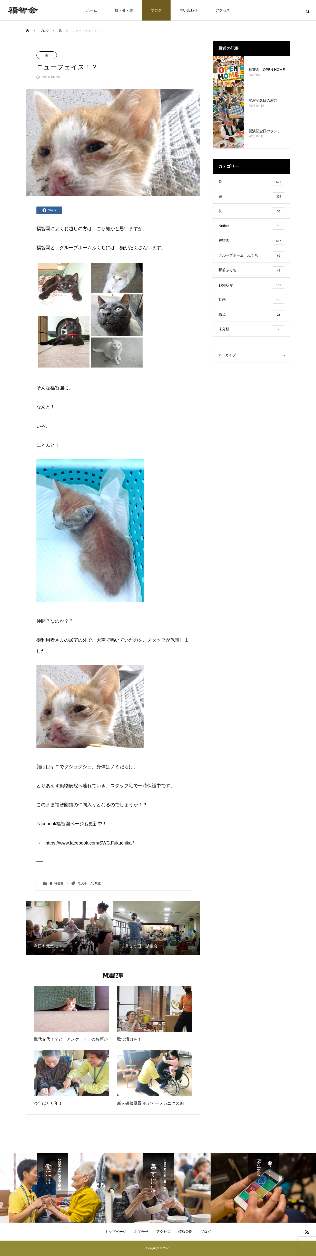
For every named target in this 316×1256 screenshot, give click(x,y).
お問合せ (141, 1232)
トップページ (115, 1232)
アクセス (222, 10)
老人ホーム (85, 883)
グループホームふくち (83, 247)
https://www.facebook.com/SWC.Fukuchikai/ (90, 843)
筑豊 (98, 883)
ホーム (91, 10)
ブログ (156, 10)
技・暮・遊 (124, 10)
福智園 (43, 228)
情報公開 (185, 1232)
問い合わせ (189, 10)
